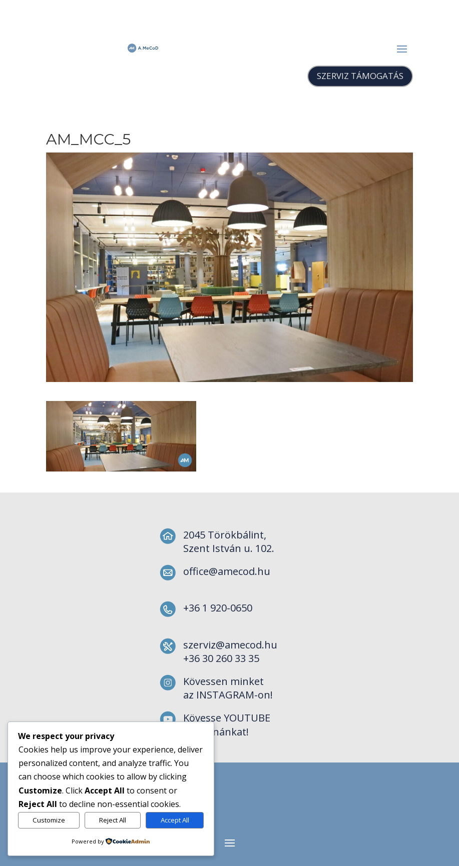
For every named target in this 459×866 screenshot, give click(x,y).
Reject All (112, 820)
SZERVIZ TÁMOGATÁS (360, 76)
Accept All (175, 820)
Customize (49, 820)
